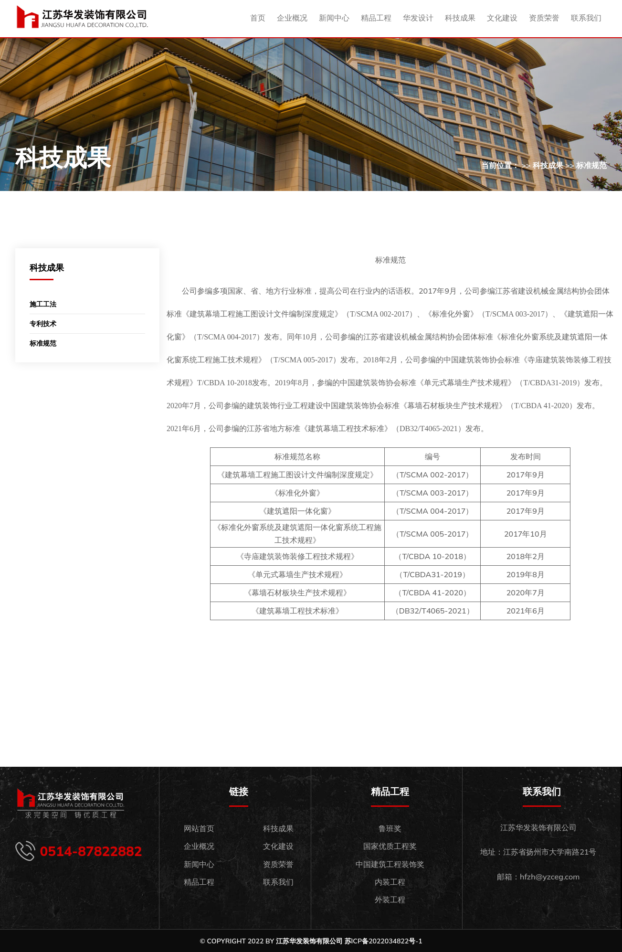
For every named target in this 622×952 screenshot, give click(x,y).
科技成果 (460, 17)
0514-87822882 (91, 851)
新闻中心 (334, 17)
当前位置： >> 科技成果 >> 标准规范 (544, 165)
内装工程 (390, 882)
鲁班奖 (390, 828)
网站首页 (199, 828)
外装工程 (390, 899)
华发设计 (418, 17)
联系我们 (586, 17)
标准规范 (43, 343)
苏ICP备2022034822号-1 (383, 941)
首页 (257, 17)
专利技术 (43, 323)
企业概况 (292, 17)
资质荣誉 (544, 17)
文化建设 (502, 17)
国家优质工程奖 (390, 846)
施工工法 (43, 304)
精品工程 (376, 17)
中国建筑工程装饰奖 (390, 864)
